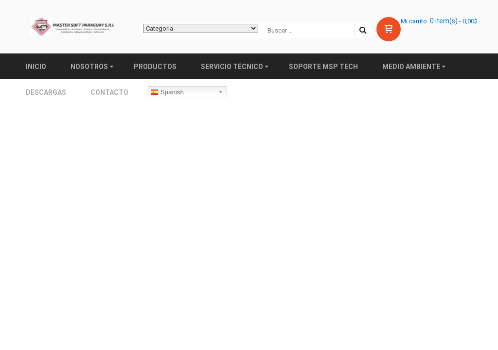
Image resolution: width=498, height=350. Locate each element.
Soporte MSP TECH (323, 66)
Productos (155, 66)
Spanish (167, 92)
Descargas (46, 92)
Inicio (36, 66)
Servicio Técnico (232, 66)
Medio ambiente (411, 66)
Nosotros (89, 66)
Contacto (109, 92)
